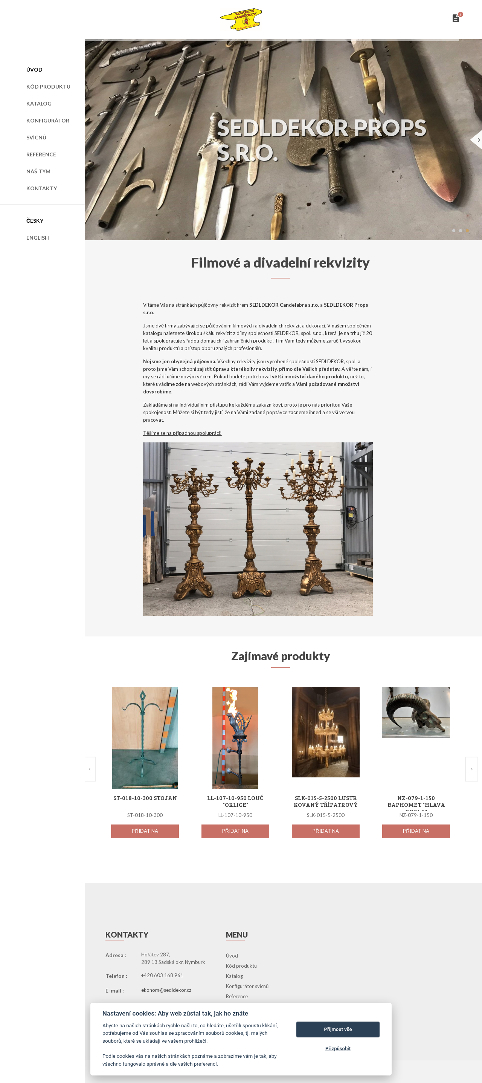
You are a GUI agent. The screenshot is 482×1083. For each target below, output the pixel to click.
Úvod (34, 69)
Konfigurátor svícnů (47, 129)
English (37, 237)
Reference (41, 154)
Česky (34, 220)
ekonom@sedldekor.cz (166, 990)
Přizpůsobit (338, 1048)
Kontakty (41, 188)
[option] (145, 770)
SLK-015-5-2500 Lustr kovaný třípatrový (326, 801)
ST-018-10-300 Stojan (145, 798)
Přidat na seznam (145, 833)
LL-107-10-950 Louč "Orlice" (235, 801)
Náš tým (38, 171)
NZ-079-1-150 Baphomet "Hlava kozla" (416, 804)
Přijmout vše (338, 1029)
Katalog (39, 103)
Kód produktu (48, 86)
